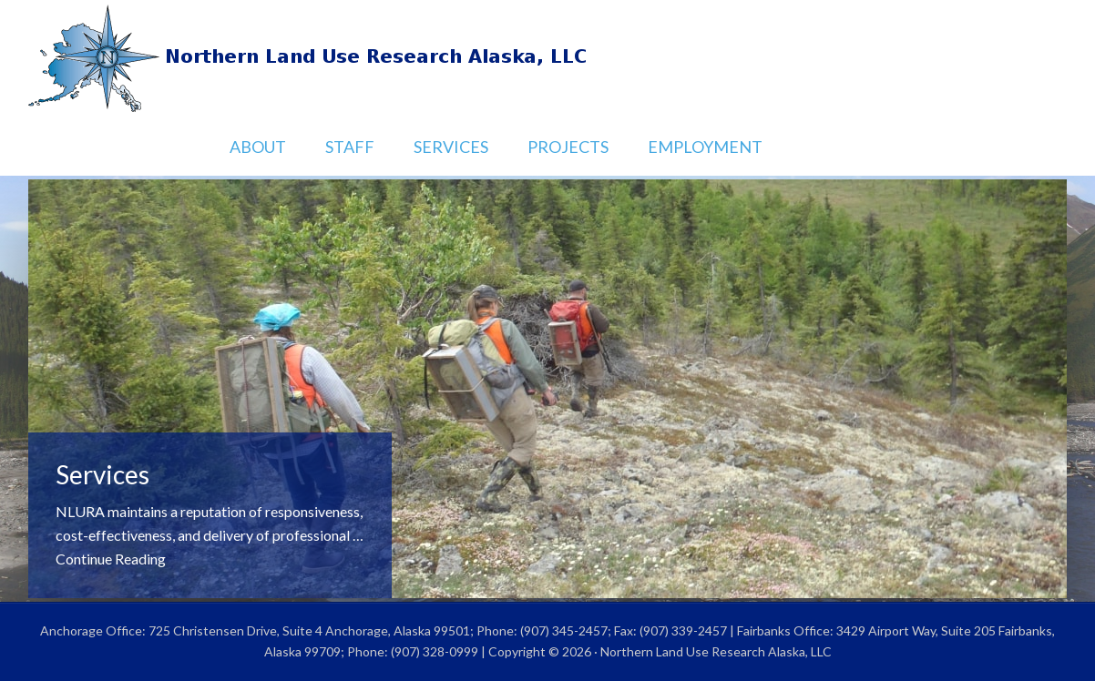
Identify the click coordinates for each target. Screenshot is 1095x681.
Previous (987, 566)
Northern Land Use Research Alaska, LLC (547, 59)
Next (1035, 566)
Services (102, 474)
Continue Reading (111, 558)
